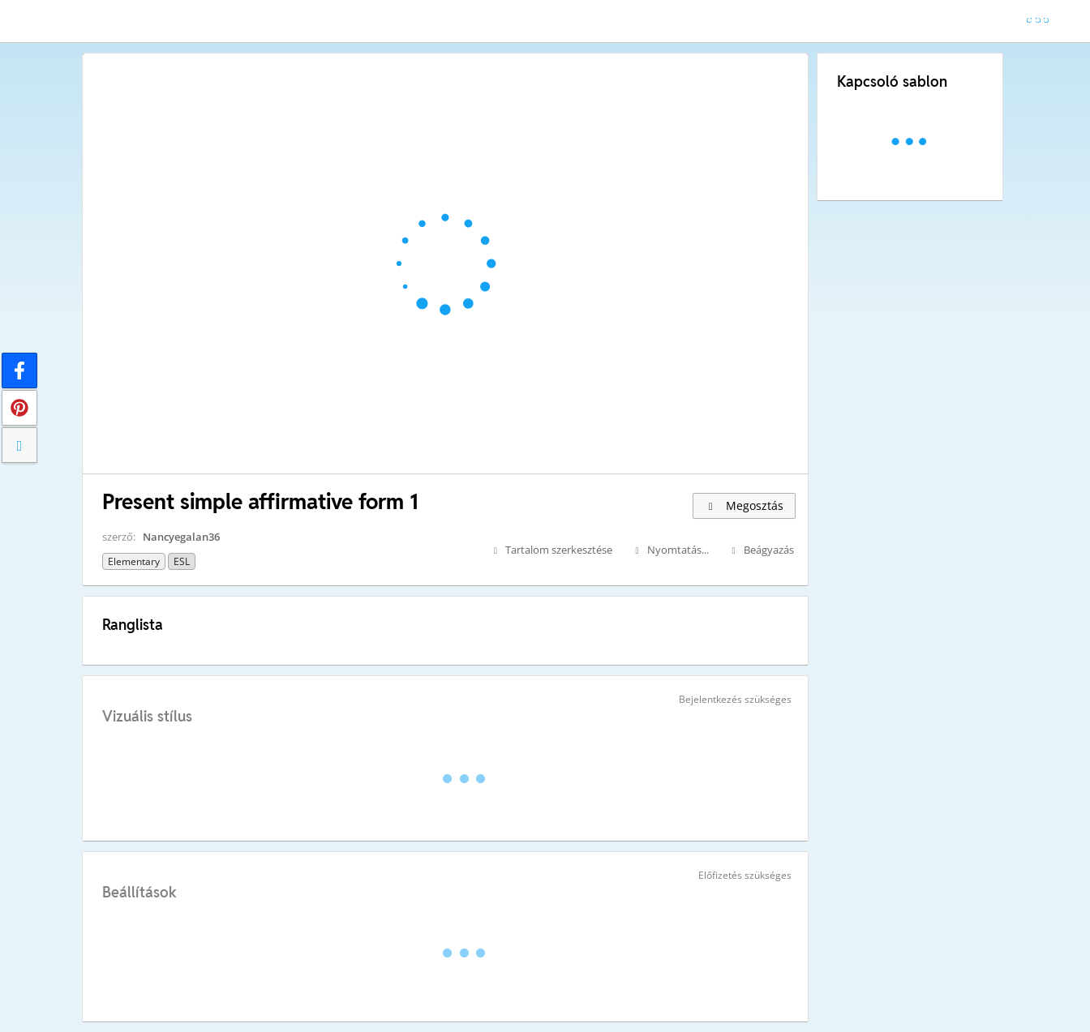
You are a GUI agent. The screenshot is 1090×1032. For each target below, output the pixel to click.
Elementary (134, 561)
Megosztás (744, 505)
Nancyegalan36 (181, 536)
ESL (182, 561)
